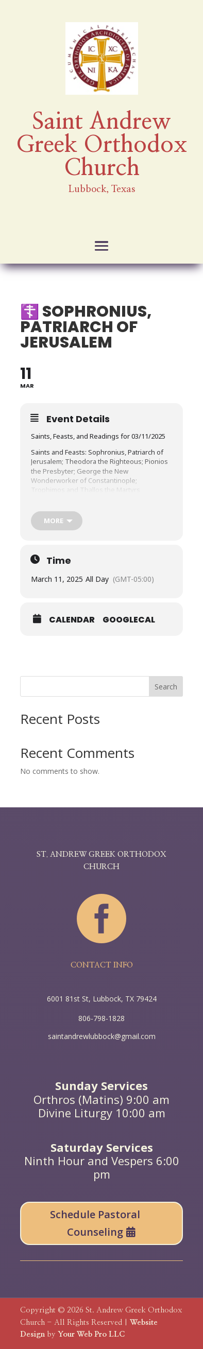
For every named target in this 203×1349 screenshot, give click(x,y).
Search (166, 686)
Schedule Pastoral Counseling (95, 1223)
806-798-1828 (101, 1018)
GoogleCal (129, 620)
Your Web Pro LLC (91, 1334)
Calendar (72, 620)
